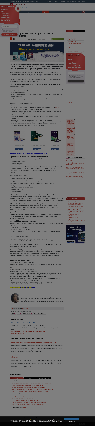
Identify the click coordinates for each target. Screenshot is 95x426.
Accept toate (71, 418)
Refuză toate (71, 423)
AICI (58, 421)
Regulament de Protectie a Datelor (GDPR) (38, 419)
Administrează (72, 421)
